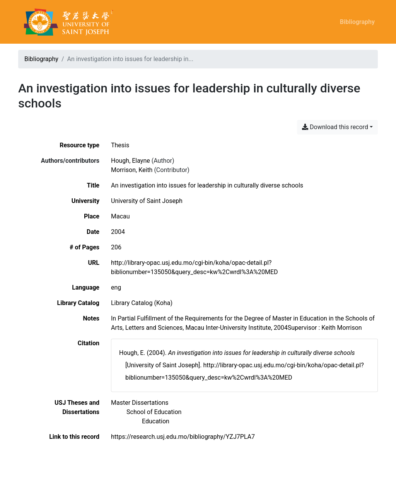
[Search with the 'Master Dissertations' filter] (140, 402)
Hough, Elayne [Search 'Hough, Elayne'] (130, 160)
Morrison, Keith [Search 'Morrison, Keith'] (131, 170)
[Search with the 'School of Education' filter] (153, 412)
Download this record (335, 127)
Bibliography (357, 22)
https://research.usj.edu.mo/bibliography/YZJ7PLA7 (183, 436)
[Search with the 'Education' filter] (155, 421)
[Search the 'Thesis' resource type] (120, 145)
